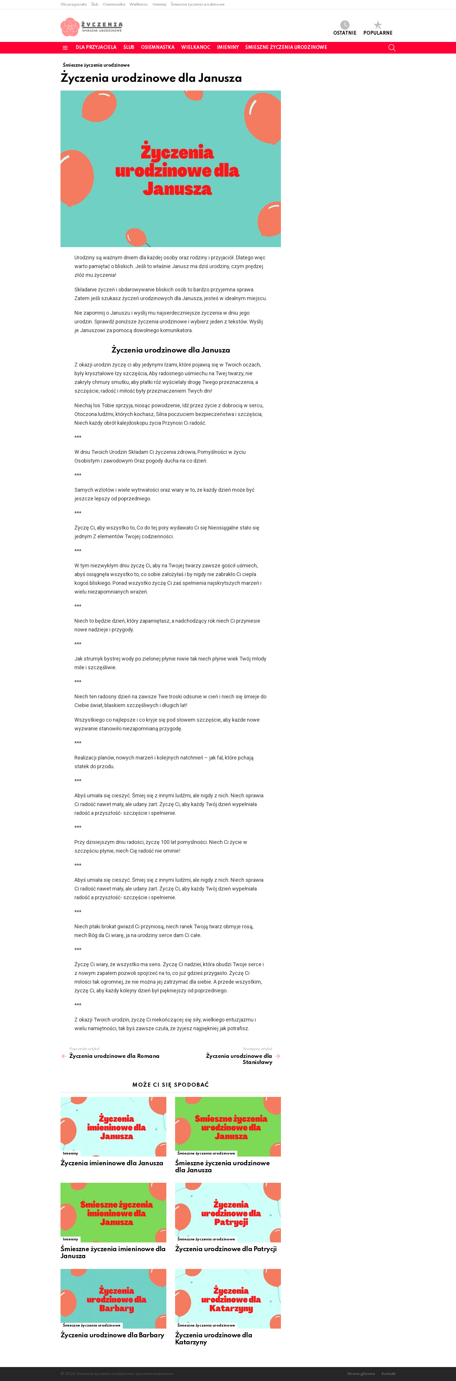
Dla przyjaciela (73, 4)
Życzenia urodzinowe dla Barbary (112, 1335)
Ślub (95, 4)
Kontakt (389, 1374)
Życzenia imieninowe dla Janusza (111, 1163)
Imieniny (159, 4)
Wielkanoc (138, 4)
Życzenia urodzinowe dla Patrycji (226, 1249)
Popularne (378, 28)
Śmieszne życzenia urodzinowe (198, 4)
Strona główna (361, 1374)
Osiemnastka (114, 4)
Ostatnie (345, 28)
